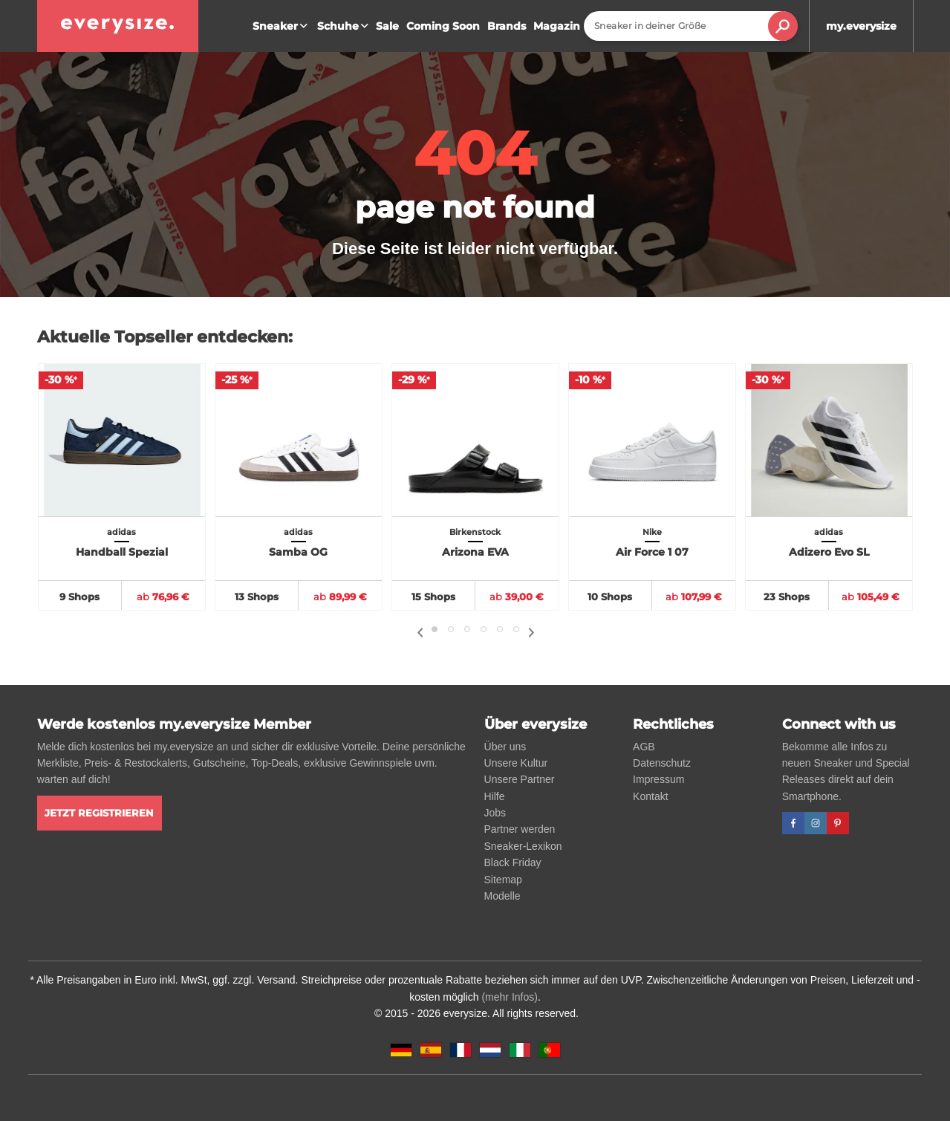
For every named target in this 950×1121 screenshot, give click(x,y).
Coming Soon (443, 26)
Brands (506, 26)
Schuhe (344, 26)
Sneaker (282, 26)
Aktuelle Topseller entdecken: (165, 337)
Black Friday (512, 862)
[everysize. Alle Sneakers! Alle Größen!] (117, 26)
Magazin (556, 26)
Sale (387, 26)
